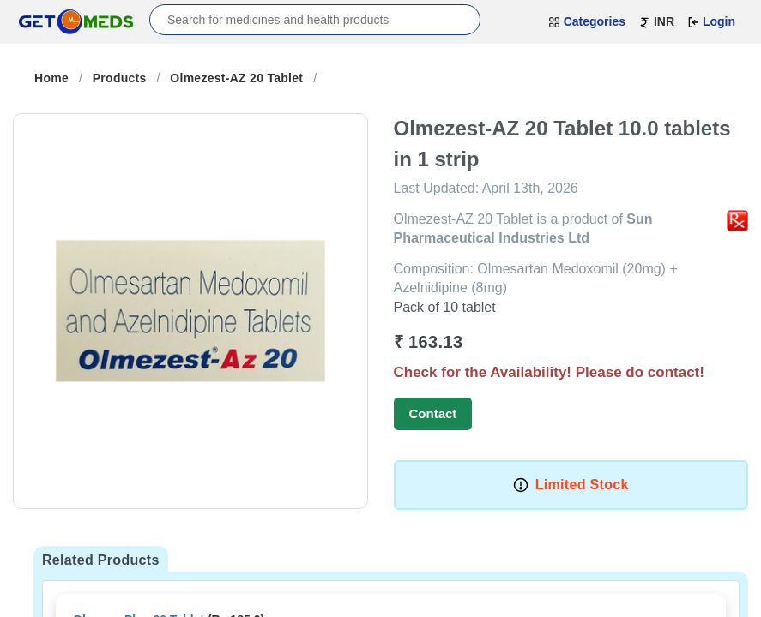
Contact (433, 413)
